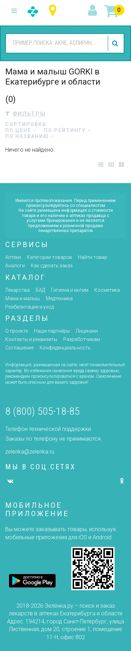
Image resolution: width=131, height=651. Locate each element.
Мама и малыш (22, 298)
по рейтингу (68, 130)
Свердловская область (54, 10)
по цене (21, 130)
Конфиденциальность (65, 347)
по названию (29, 136)
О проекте (16, 331)
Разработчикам (81, 339)
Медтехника (59, 298)
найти (116, 43)
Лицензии (87, 331)
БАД (40, 290)
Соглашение (19, 347)
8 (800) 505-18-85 (42, 411)
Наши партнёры (52, 331)
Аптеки (13, 257)
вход (93, 10)
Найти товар (92, 257)
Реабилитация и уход (29, 307)
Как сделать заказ (52, 265)
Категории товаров (49, 257)
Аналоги (15, 265)
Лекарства (17, 290)
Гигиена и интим (69, 290)
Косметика (107, 290)
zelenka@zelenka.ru (29, 451)
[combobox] (55, 43)
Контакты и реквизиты (31, 339)
